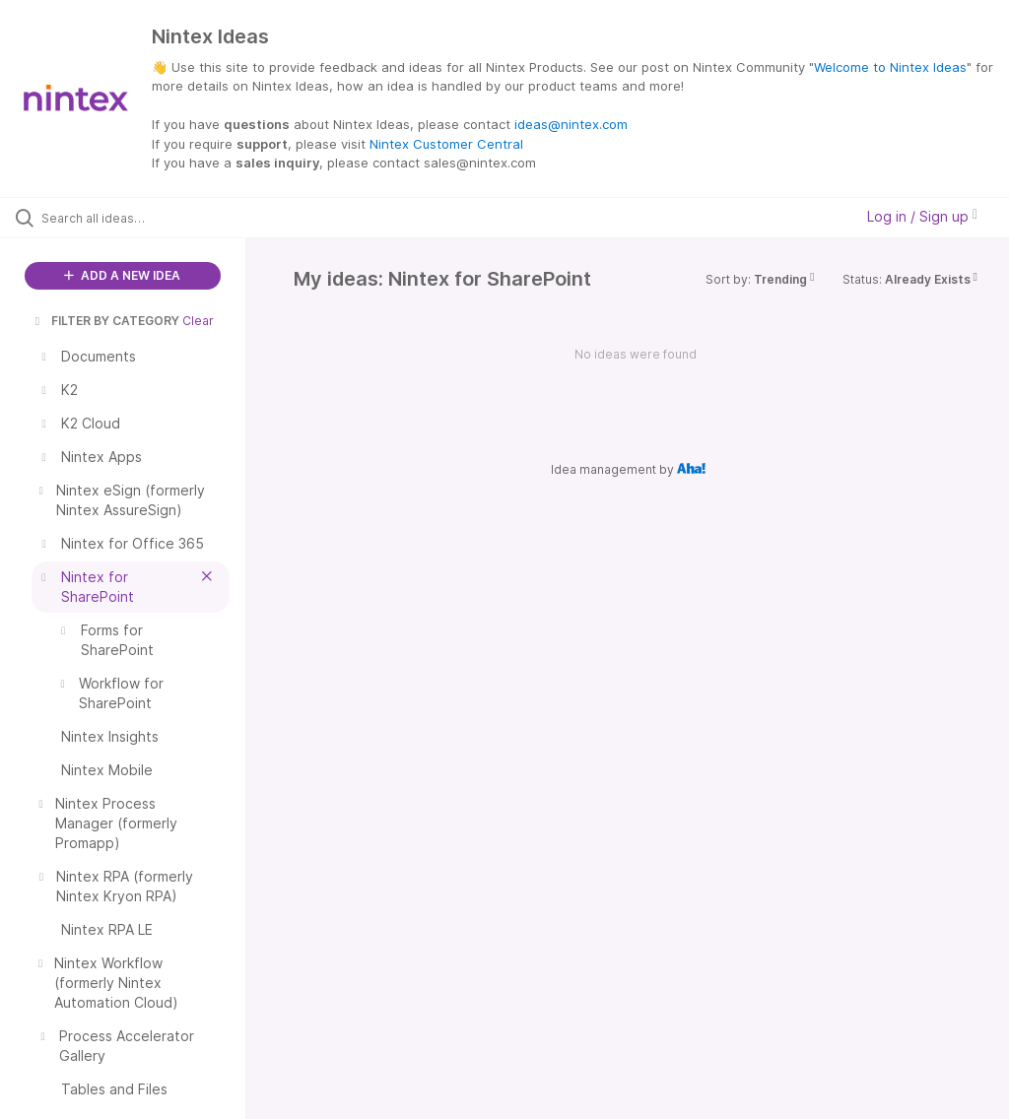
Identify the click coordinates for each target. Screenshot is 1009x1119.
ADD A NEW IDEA (122, 275)
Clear (198, 320)
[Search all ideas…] (133, 218)
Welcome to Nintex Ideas (890, 67)
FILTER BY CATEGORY (105, 320)
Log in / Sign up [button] (922, 216)
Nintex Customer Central (446, 144)
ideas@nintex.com (571, 124)
